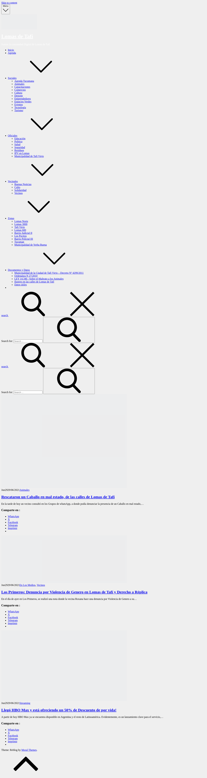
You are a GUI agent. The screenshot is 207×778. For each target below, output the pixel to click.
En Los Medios (27, 585)
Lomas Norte (21, 221)
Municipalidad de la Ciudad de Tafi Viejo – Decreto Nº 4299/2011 (49, 272)
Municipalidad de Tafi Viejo (29, 156)
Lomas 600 (20, 230)
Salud (17, 144)
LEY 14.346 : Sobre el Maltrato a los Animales (39, 278)
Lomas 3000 (20, 224)
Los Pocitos (20, 236)
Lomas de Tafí (17, 36)
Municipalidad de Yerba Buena (30, 244)
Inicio (11, 50)
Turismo (18, 110)
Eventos (18, 104)
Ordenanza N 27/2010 (25, 275)
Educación (19, 138)
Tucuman (19, 241)
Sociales (37, 78)
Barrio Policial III (23, 238)
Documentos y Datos (43, 270)
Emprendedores (22, 98)
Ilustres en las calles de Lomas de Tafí (34, 281)
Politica (18, 141)
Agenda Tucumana (24, 81)
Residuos (19, 150)
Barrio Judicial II (23, 233)
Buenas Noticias (22, 184)
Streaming (24, 703)
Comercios (20, 89)
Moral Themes (29, 750)
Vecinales (37, 181)
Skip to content (9, 2)
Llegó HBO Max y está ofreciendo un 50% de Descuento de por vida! (58, 710)
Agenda (12, 52)
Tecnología (20, 107)
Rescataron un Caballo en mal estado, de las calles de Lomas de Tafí (58, 497)
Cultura (18, 92)
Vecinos (18, 193)
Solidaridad (20, 190)
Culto (17, 187)
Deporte (18, 95)
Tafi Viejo (19, 227)
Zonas (35, 218)
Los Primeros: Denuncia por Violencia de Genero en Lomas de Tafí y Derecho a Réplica (74, 592)
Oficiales (37, 135)
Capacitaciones (22, 86)
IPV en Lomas (21, 153)
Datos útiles (20, 284)
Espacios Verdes (22, 101)
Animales (19, 84)
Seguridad (19, 147)
